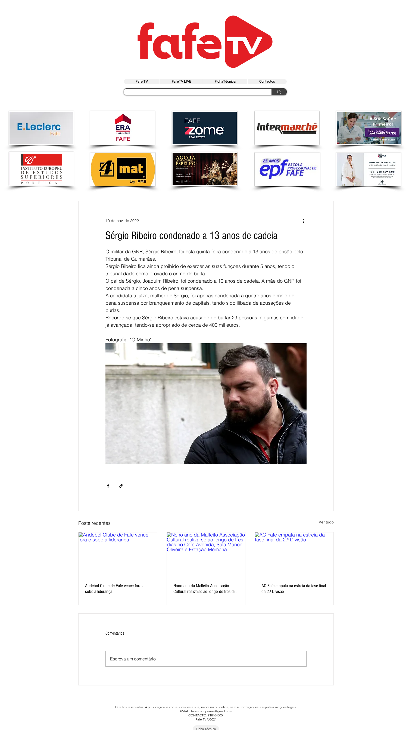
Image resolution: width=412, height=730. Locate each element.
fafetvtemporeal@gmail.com (211, 711)
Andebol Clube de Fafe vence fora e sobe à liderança (114, 588)
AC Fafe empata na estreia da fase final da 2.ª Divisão (293, 588)
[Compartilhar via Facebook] (108, 485)
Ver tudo (326, 522)
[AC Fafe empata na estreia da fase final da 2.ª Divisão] (294, 554)
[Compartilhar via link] (121, 485)
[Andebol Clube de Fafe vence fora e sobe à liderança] (118, 554)
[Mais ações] (303, 220)
